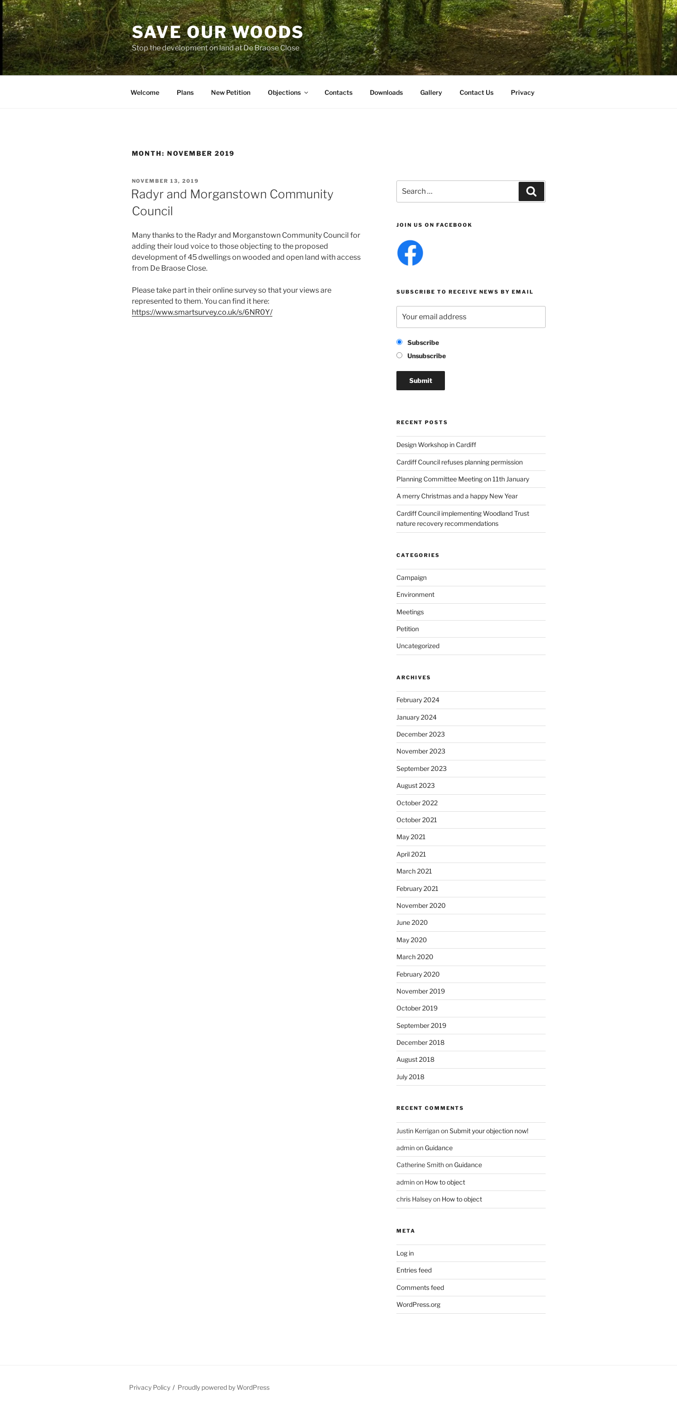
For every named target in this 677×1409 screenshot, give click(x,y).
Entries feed (414, 1270)
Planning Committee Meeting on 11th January (462, 479)
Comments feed (420, 1287)
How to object (445, 1182)
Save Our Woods (218, 32)
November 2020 (421, 905)
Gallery (431, 92)
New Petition (230, 92)
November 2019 (420, 991)
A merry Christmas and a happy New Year (457, 496)
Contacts (338, 92)
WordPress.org (418, 1304)
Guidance (439, 1148)
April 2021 (411, 854)
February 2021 (417, 888)
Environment (415, 594)
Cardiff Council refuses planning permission (459, 462)
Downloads (386, 92)
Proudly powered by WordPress (224, 1387)
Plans (185, 92)
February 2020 (418, 974)
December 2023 (420, 734)
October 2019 (417, 1008)
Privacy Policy (149, 1387)
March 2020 (414, 957)
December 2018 (420, 1042)
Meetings (410, 612)
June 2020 (412, 922)
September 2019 (421, 1025)
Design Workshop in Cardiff (436, 444)
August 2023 (415, 785)
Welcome (144, 92)
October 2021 (416, 820)
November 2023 (420, 751)
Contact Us (476, 92)
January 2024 (416, 717)
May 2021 (411, 837)
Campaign (411, 577)
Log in (405, 1253)
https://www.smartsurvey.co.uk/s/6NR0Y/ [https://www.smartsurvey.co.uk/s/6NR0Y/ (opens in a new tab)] (202, 312)
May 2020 (411, 940)
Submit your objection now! (489, 1131)
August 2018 (415, 1059)
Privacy (523, 92)
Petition (407, 629)
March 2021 (414, 871)
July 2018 (410, 1077)
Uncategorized (417, 646)
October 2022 (417, 803)
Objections (288, 92)
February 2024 (417, 700)
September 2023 (421, 768)
